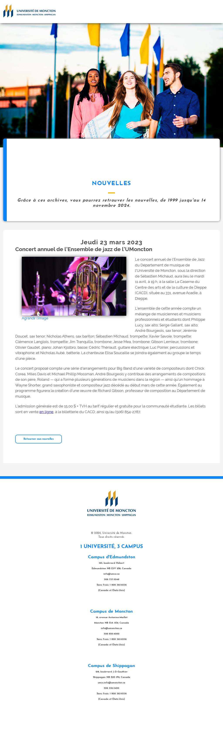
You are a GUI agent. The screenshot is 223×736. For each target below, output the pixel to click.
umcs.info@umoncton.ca (111, 704)
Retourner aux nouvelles (39, 461)
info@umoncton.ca (111, 650)
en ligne (46, 433)
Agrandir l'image (35, 340)
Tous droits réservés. (111, 559)
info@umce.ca (111, 596)
